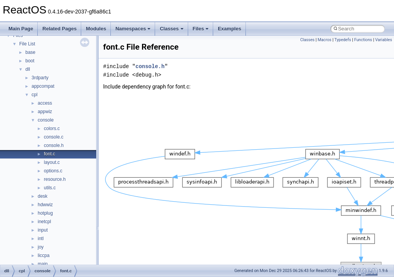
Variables (383, 39)
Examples (229, 29)
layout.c (52, 162)
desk (42, 196)
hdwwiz (45, 204)
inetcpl (44, 221)
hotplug (45, 213)
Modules (96, 29)
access (45, 103)
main (43, 264)
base (30, 52)
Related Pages (59, 29)
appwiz (45, 111)
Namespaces (133, 29)
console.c (53, 137)
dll (27, 69)
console (45, 120)
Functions (363, 39)
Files (201, 29)
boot (29, 60)
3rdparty (40, 77)
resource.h (55, 179)
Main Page (20, 29)
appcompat (43, 86)
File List (27, 44)
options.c (53, 171)
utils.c (50, 187)
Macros (325, 39)
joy (40, 247)
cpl (34, 94)
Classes (171, 29)
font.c (49, 154)
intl (40, 238)
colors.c (52, 128)
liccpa (44, 255)
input (43, 230)
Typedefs (342, 39)
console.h (53, 145)
